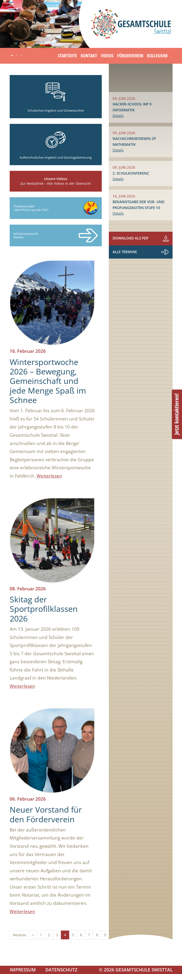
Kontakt (89, 55)
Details (118, 115)
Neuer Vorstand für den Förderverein (46, 814)
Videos (107, 55)
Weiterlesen (49, 476)
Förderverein (130, 55)
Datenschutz (61, 969)
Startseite (67, 55)
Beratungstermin (177, 414)
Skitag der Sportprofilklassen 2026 (44, 609)
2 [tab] (16, 55)
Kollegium (157, 55)
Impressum (23, 969)
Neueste (19, 934)
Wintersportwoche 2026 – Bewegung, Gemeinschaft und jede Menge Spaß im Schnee (48, 381)
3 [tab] (21, 55)
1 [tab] (12, 55)
